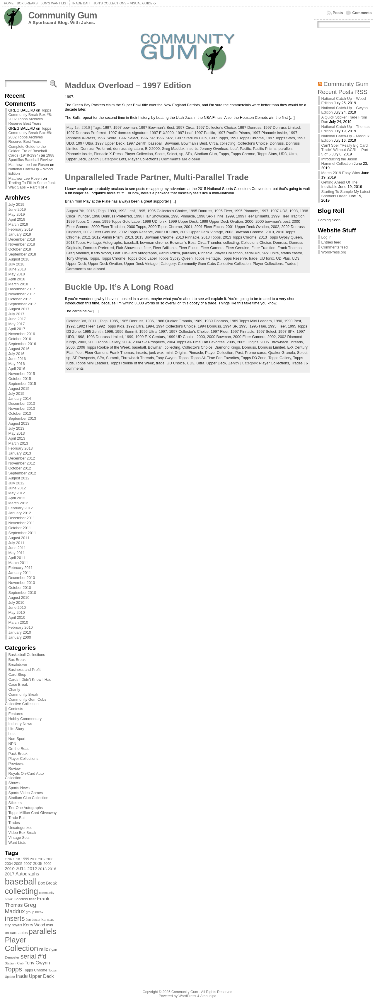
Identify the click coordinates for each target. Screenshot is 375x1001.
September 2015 (22, 383)
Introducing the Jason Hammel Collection (339, 161)
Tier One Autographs (25, 807)
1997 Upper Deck (110, 143)
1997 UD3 (278, 211)
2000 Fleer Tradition (108, 226)
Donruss (277, 143)
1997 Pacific (205, 133)
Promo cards (255, 352)
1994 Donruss (209, 326)
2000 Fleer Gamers (249, 337)
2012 (86, 237)
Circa (213, 143)
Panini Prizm (169, 253)
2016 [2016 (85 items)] (52, 869)
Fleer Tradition (263, 248)
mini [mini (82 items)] (49, 925)
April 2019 (16, 219)
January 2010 (19, 632)
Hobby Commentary (25, 719)
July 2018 (16, 264)
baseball (156, 143)
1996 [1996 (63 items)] (8, 859)
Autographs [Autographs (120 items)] (27, 873)
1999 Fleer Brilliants (252, 216)
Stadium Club (205, 154)
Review (14, 768)
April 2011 (16, 558)
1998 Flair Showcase (151, 216)
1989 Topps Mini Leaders (251, 321)
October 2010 (19, 587)
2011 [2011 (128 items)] (21, 868)
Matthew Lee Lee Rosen (28, 164)
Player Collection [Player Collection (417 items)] (21, 944)
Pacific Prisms (264, 148)
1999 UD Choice (181, 337)
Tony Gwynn (76, 258)
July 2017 (16, 314)
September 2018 (22, 254)
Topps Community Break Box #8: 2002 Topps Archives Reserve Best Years (30, 117)
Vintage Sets (18, 837)
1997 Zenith (136, 143)
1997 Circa (185, 127)
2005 (231, 342)
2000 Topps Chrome (165, 226)
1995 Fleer (223, 211)
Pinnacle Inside (79, 154)
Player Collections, (269, 263)
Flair (69, 352)
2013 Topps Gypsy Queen (280, 237)
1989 (198, 321)
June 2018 (17, 269)
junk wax (156, 352)
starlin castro (291, 253)
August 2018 (18, 259)
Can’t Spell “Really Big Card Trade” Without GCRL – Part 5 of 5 (345, 149)
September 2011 (22, 533)
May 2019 (16, 214)
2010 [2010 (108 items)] (9, 868)
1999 (230, 216)
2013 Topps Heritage (83, 242)
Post (239, 352)
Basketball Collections (26, 654)
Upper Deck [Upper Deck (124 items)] (41, 976)
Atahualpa (208, 996)
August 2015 (18, 388)
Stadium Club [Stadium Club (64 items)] (14, 963)
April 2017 (16, 329)
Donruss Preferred (96, 148)
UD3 (283, 154)
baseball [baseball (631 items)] (21, 881)
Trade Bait (16, 817)
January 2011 (19, 572)
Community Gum (62, 15)
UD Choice (176, 363)
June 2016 (17, 358)
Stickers (15, 803)
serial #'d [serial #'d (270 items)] (33, 956)
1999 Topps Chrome (83, 221)
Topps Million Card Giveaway (32, 812)
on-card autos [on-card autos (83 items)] (16, 932)
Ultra (293, 154)
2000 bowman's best (272, 221)
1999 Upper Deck (183, 221)
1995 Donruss (200, 211)
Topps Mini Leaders (92, 363)
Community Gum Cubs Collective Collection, (215, 263)
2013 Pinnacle (187, 237)
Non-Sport (16, 738)
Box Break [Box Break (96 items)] (47, 883)
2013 (129, 237)
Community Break (23, 694)
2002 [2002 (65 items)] (41, 859)
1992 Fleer (85, 326)
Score (160, 154)
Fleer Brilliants (165, 248)
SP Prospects (83, 358)
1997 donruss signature (128, 133)
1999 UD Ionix (154, 221)
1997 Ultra (84, 143)
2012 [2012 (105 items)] (32, 868)
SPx (188, 154)
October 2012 (19, 468)
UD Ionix (267, 258)
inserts (192, 148)
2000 (249, 221)
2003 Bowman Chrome (244, 232)
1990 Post (292, 321)
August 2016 (18, 349)
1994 (150, 326)
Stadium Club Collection (28, 798)
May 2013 (16, 433)
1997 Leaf (184, 133)
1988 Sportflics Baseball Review (31, 157)
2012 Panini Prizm (107, 237)
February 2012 (20, 508)
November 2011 (21, 523)
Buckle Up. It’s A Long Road (119, 287)
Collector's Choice (253, 143)
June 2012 (17, 488)
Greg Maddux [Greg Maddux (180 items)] (20, 908)
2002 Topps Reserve (135, 232)
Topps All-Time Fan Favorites (214, 358)
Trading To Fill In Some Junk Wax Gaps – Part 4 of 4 (31, 185)
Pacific (245, 148)
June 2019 (17, 209)
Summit (112, 358)
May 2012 (16, 493)
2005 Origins (247, 342)
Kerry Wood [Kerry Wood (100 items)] (34, 925)
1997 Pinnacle (242, 331)
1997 (107, 127)
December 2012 (21, 458)
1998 (293, 211)
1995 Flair (258, 326)
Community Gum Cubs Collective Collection (25, 701)
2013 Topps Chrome (240, 237)
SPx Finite (270, 253)
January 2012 (19, 513)
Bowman (172, 143)
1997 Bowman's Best (156, 127)
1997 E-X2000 (162, 133)
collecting (227, 143)
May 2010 (16, 612)
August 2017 (18, 309)
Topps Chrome (243, 154)
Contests (15, 709)
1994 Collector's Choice (176, 326)
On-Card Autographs (139, 253)
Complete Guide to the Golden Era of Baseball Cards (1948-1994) (27, 150)
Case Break (18, 684)
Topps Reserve (234, 258)
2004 (126, 342)
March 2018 (18, 284)
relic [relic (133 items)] (43, 949)
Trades (14, 822)
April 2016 (16, 368)
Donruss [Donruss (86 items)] (21, 899)
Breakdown (17, 664)
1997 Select (128, 138)
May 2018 (16, 274)
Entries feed (331, 242)
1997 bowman (125, 127)
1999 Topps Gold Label (121, 221)
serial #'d (252, 253)
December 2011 (21, 518)
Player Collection (139, 154)
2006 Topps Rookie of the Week (103, 347)
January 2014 (19, 398)
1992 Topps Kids (110, 326)
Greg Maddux (173, 148)
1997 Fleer (219, 331)
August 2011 (18, 538)
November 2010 (21, 582)
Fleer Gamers (212, 248)
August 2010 (18, 597)
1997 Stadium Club (191, 138)
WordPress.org (333, 252)
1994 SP (230, 326)
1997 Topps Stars (280, 138)
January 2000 (19, 637)
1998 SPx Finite (210, 216)
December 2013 (21, 403)
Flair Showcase (129, 248)
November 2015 (21, 373)
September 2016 (22, 344)
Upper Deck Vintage (140, 263)
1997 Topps (218, 138)
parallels (286, 148)
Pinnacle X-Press (108, 154)
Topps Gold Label (142, 258)
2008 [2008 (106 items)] (37, 863)
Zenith (93, 159)
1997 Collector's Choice (216, 127)
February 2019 (20, 229)
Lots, (123, 159)
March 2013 (18, 443)
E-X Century (297, 347)
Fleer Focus (189, 248)
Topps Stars (267, 154)
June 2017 (17, 319)
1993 (112, 211)
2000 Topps (136, 226)
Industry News (20, 723)
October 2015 (19, 378)
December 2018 (21, 239)
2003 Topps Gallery (104, 342)
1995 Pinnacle (246, 211)
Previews (15, 763)
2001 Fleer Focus (209, 226)
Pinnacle (205, 253)
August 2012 (18, 478)
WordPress (187, 996)
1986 (149, 321)
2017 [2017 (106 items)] (9, 874)
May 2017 (16, 324)
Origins (181, 352)
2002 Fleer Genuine (99, 232)
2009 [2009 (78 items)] (47, 864)
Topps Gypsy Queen (175, 258)
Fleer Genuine (237, 248)
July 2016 (16, 354)
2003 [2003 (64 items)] (49, 859)
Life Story (16, 728)
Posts (338, 13)
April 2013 (16, 438)
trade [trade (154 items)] (22, 976)
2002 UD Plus (166, 232)
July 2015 (16, 393)
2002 (275, 226)
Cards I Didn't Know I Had (29, 679)
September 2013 (22, 418)
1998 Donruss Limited (104, 337)
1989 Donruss (216, 321)
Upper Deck (76, 159)
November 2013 (21, 408)
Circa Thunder (209, 242)
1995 (141, 211)
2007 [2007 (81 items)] (27, 864)
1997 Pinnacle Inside (269, 133)
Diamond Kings (227, 347)
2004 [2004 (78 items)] (9, 864)
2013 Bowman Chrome (154, 237)
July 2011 (16, 543)
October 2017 (19, 299)
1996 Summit (126, 331)
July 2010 (16, 602)
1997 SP (147, 138)
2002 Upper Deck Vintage (201, 232)
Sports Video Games (25, 793)
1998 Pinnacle (183, 216)
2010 (269, 232)
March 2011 (18, 563)
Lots (11, 733)
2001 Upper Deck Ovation (247, 226)
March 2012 (18, 503)
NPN (12, 743)
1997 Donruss (249, 127)
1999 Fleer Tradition (288, 216)
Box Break (16, 659)
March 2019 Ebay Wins (340, 173)
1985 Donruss (132, 321)
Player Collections (23, 758)
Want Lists (16, 842)
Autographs (112, 242)
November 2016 (21, 334)
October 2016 (19, 339)
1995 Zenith (93, 331)
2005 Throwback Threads (281, 342)
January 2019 (19, 234)
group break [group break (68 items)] (34, 912)
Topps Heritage (207, 258)
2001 (188, 226)
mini (169, 352)
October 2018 (19, 249)
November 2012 (21, 463)
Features (15, 714)
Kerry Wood (101, 253)
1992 (70, 326)
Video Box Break (22, 832)
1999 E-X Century (150, 337)
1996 (109, 331)
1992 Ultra (135, 326)
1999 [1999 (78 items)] (25, 859)
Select (172, 154)
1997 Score (106, 138)
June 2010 (17, 607)
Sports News (19, 788)
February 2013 (20, 448)
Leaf (234, 148)
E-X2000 (152, 148)
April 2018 (16, 279)
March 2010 (18, 622)
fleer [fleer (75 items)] (32, 899)
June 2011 (17, 548)
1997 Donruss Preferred (86, 133)
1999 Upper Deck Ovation (221, 221)
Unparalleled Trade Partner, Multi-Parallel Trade (156, 177)
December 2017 (21, 289)
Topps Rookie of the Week (132, 363)
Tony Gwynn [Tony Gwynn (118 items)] (37, 962)
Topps (224, 154)
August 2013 (18, 423)
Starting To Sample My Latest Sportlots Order (345, 193)
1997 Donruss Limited (281, 127)
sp (181, 154)
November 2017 (21, 294)
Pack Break (17, 753)
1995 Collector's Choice (167, 211)
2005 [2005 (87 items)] (18, 863)
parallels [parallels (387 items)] (42, 931)
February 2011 (20, 567)
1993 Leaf (126, 211)
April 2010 (16, 617)
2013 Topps (211, 237)
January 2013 (19, 453)
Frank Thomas (289, 248)
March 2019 (18, 224)
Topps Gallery (279, 358)
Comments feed (334, 247)
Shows (13, 783)
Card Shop (17, 674)
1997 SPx (164, 138)
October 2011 (19, 528)
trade (253, 258)
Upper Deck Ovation (105, 263)
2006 (70, 347)
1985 (114, 321)
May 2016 (16, 363)
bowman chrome (154, 242)
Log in (326, 237)
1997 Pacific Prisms (233, 133)
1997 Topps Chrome (247, 138)
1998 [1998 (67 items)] (16, 859)
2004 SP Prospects (149, 342)
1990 (278, 321)
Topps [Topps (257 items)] (13, 969)
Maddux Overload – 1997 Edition (128, 85)
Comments (361, 13)
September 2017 (22, 304)
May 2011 (16, 553)
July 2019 (16, 204)
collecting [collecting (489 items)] (21, 891)
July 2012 (16, 483)
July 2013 (16, 428)
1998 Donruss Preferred (112, 216)
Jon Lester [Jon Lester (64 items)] (33, 919)
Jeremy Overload (214, 148)
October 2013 (19, 413)
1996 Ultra (147, 331)
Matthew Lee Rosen (25, 178)
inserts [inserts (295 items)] (15, 918)
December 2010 (21, 577)
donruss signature (128, 148)
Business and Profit (24, 669)
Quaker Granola (281, 352)
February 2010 (20, 627)
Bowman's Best (194, 143)
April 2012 (16, 498)
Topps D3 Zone (254, 358)
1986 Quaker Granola (174, 321)
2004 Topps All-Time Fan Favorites (195, 342)
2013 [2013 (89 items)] (42, 869)
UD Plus (283, 258)
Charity (14, 689)
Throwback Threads (137, 358)
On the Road (19, 748)
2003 (82, 342)
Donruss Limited (271, 347)
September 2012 (22, 473)
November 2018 (21, 244)
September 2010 (22, 592)
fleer (147, 248)
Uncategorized (20, 827)
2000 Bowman (219, 337)
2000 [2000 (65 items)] (33, 859)
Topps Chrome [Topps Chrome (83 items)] (35, 970)
